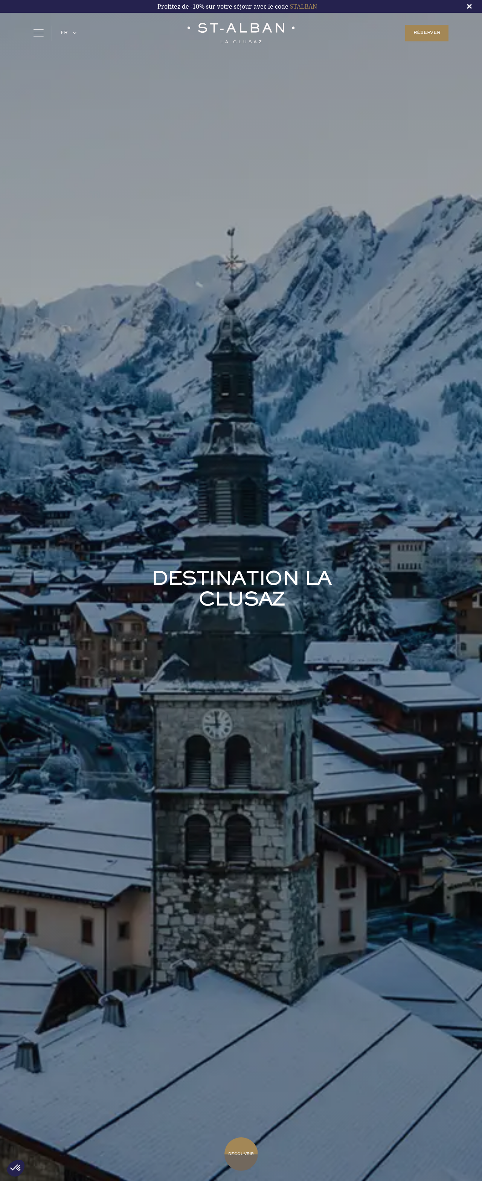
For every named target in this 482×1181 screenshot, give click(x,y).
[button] (67, 33)
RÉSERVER (426, 33)
